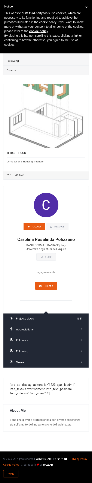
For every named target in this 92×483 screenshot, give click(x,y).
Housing (28, 161)
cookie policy (38, 31)
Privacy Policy (79, 458)
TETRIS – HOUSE (17, 152)
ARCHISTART (44, 459)
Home (10, 474)
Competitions (14, 161)
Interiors (38, 161)
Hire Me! (46, 286)
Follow (34, 227)
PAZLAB (48, 465)
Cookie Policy (11, 464)
